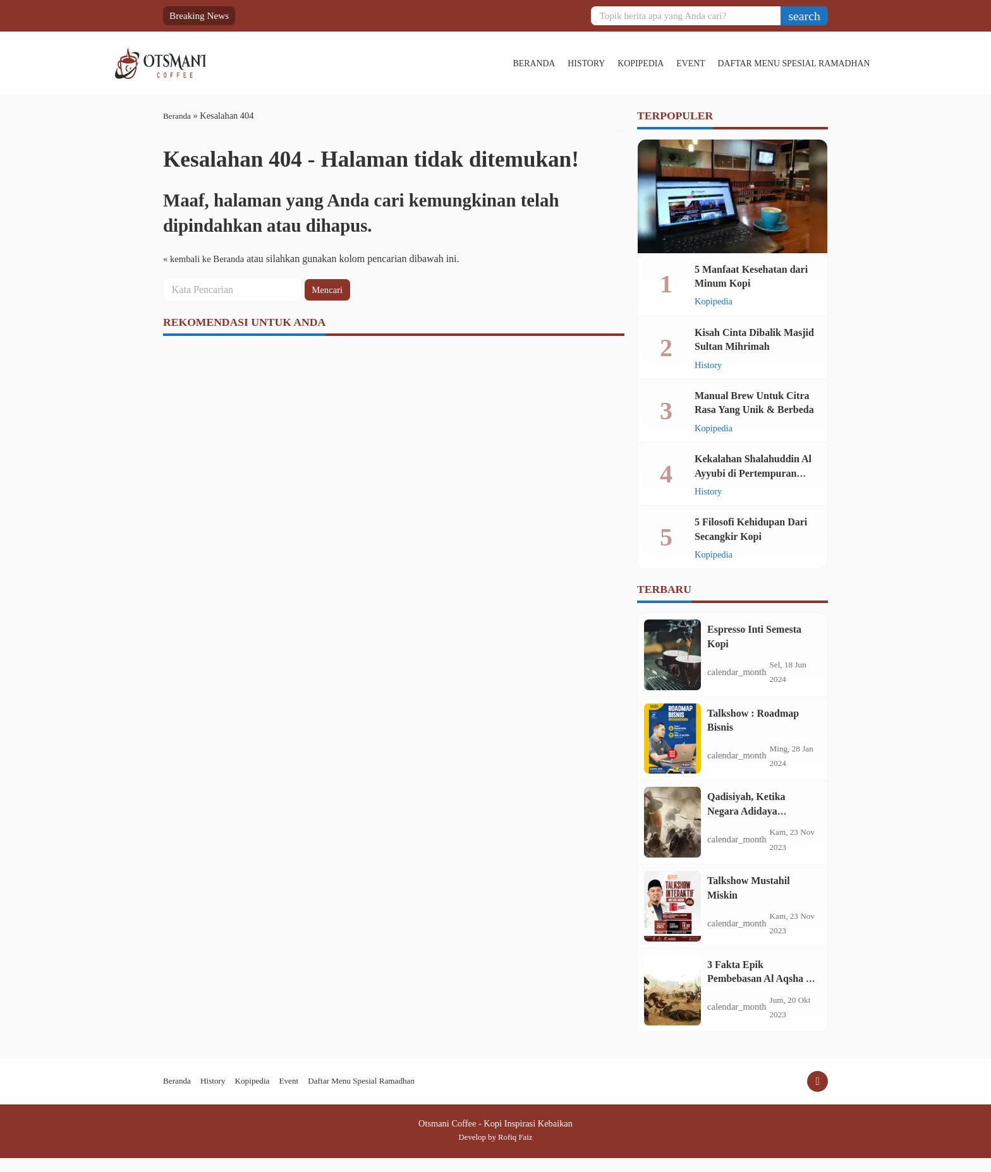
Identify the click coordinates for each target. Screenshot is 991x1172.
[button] (804, 15)
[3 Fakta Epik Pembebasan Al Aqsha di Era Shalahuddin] (672, 1002)
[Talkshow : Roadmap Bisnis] (672, 742)
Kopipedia (584, 63)
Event (635, 63)
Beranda (474, 63)
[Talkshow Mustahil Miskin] (672, 915)
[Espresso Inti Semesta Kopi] (672, 656)
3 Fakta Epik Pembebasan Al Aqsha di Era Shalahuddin (760, 989)
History (528, 63)
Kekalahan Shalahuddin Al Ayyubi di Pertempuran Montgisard (753, 473)
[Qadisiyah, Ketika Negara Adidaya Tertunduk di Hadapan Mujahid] (672, 829)
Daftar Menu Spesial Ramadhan (742, 63)
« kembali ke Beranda (207, 258)
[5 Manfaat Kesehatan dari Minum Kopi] (732, 196)
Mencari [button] (329, 289)
